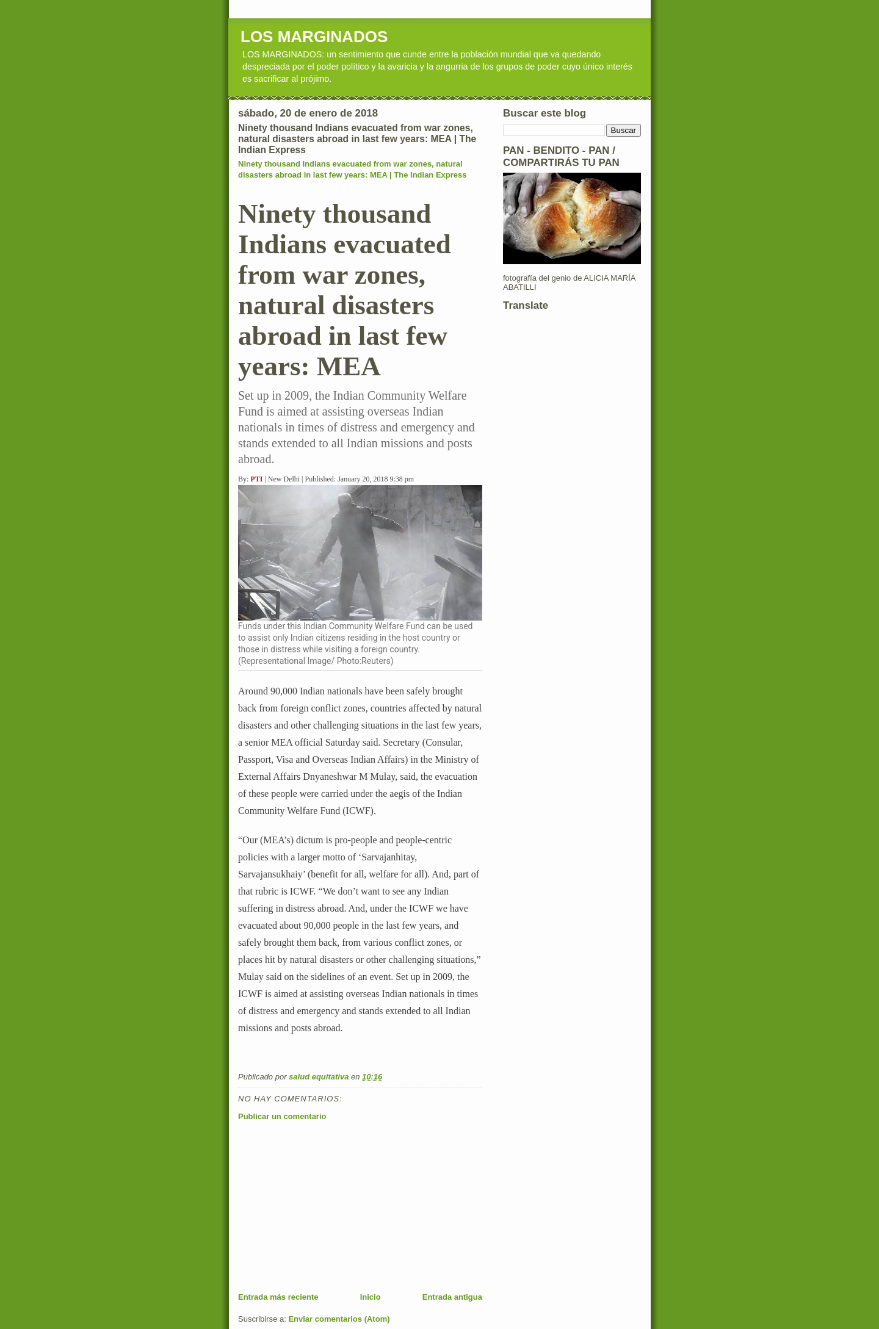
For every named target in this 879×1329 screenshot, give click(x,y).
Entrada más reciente (278, 1297)
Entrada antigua (452, 1297)
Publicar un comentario (282, 1116)
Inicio (370, 1297)
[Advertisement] (329, 1206)
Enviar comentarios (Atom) (338, 1319)
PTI (256, 479)
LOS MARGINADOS (314, 36)
